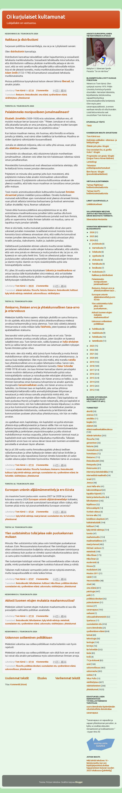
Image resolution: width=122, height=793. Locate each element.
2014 (92, 382)
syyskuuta (97, 256)
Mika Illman (55, 583)
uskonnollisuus (40, 293)
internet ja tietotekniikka (97, 472)
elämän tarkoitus (23, 290)
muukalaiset (92, 570)
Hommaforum (93, 450)
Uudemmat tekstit (17, 678)
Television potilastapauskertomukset (98, 166)
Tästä (89, 125)
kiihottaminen (35, 583)
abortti (89, 411)
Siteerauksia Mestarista (97, 219)
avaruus (90, 415)
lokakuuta (96, 252)
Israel (89, 479)
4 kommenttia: (42, 662)
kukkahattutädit (93, 522)
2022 (92, 350)
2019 (92, 362)
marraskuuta (98, 248)
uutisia (89, 675)
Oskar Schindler (65, 366)
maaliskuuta (97, 333)
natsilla (72, 360)
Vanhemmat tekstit (67, 678)
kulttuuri (74, 290)
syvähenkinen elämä (58, 95)
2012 (92, 390)
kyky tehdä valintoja (14, 293)
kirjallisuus (91, 504)
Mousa (90, 566)
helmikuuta (97, 337)
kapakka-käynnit (94, 494)
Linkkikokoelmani (94, 204)
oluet (89, 584)
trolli (89, 657)
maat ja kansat (40, 516)
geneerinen (92, 443)
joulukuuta (97, 244)
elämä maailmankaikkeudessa (99, 429)
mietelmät (27, 293)
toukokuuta (97, 272)
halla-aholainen (70, 341)
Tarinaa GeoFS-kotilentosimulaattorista (97, 192)
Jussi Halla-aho (93, 486)
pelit (89, 595)
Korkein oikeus (93, 512)
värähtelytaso (11, 98)
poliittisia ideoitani (69, 583)
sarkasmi (90, 613)
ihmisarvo (20, 95)
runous (90, 606)
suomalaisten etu (48, 472)
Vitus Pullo (91, 678)
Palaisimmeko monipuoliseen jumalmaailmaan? (37, 112)
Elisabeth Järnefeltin (15, 118)
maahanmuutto (93, 537)
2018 (92, 366)
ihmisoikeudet (31, 95)
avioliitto (90, 419)
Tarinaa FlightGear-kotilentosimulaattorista (97, 186)
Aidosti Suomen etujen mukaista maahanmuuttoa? (40, 600)
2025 (92, 236)
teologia (90, 642)
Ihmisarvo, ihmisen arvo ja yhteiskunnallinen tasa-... (104, 289)
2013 (92, 386)
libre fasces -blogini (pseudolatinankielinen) (97, 173)
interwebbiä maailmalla (97, 475)
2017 (92, 370)
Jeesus (90, 483)
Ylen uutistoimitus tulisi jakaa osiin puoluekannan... (102, 306)
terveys (90, 646)
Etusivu (42, 678)
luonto (90, 533)
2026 (92, 232)
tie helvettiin (69, 516)
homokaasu (45, 469)
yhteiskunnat (24, 98)
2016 (92, 374)
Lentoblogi (91, 162)
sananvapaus (92, 610)
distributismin (17, 51)
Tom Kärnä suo (93, 136)
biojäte (90, 422)
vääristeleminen (94, 686)
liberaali (66, 81)
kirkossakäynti (93, 508)
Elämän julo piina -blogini (98, 146)
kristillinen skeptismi (96, 519)
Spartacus (91, 620)
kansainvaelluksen (27, 385)
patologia (36, 472)
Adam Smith (11, 72)
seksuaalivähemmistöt (96, 617)
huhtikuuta (97, 329)
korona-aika (92, 515)
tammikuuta (97, 341)
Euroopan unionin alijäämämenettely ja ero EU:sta (39, 489)
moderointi (91, 562)
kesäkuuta (97, 268)
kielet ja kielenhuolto (96, 497)
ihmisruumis (92, 468)
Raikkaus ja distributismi (21, 39)
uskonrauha (45, 586)
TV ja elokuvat (93, 660)
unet (89, 664)
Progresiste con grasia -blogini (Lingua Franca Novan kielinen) (100, 157)
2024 (92, 240)
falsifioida (46, 327)
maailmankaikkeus (94, 541)
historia (43, 290)
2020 (92, 358)
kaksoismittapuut (94, 490)
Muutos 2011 (92, 573)
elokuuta (96, 260)
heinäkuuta (97, 264)
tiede (89, 653)
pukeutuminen (93, 602)
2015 (92, 378)
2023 (92, 346)
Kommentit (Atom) (18, 684)
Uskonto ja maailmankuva (59, 270)
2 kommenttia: (42, 90)
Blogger (79, 782)
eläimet (90, 426)
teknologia (91, 639)
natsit (89, 577)
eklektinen (14, 148)
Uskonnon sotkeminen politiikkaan (28, 637)
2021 (92, 354)
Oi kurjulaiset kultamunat (35, 17)
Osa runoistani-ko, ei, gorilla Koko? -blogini (99, 151)
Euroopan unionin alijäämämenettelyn (48, 499)
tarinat (89, 635)
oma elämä (43, 95)
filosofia (35, 290)
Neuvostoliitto (93, 581)
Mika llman (91, 559)
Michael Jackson (94, 548)
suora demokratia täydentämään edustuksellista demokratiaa (101, 708)
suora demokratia (94, 628)
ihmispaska (91, 464)
